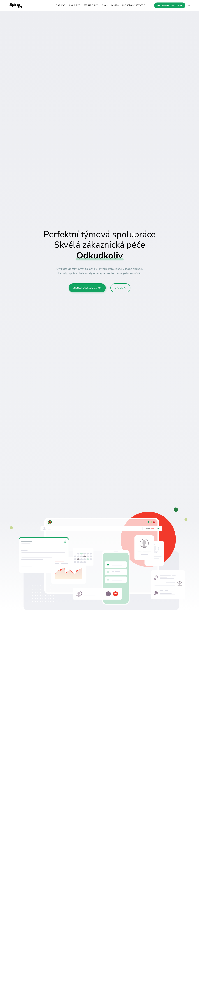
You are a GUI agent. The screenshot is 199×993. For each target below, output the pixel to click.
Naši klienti (74, 5)
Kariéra (115, 5)
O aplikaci (60, 5)
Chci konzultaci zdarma (170, 5)
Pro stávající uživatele (133, 5)
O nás (104, 5)
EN (189, 5)
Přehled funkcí (91, 5)
